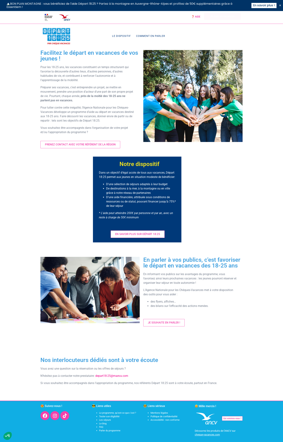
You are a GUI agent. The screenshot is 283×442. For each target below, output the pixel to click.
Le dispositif (121, 36)
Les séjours (105, 420)
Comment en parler (150, 36)
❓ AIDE (195, 16)
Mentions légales (159, 412)
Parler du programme (109, 430)
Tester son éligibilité (109, 416)
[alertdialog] (141, 5)
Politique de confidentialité (164, 416)
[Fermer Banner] (280, 5)
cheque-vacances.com (207, 434)
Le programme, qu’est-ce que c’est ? (117, 412)
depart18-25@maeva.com (111, 376)
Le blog (102, 423)
